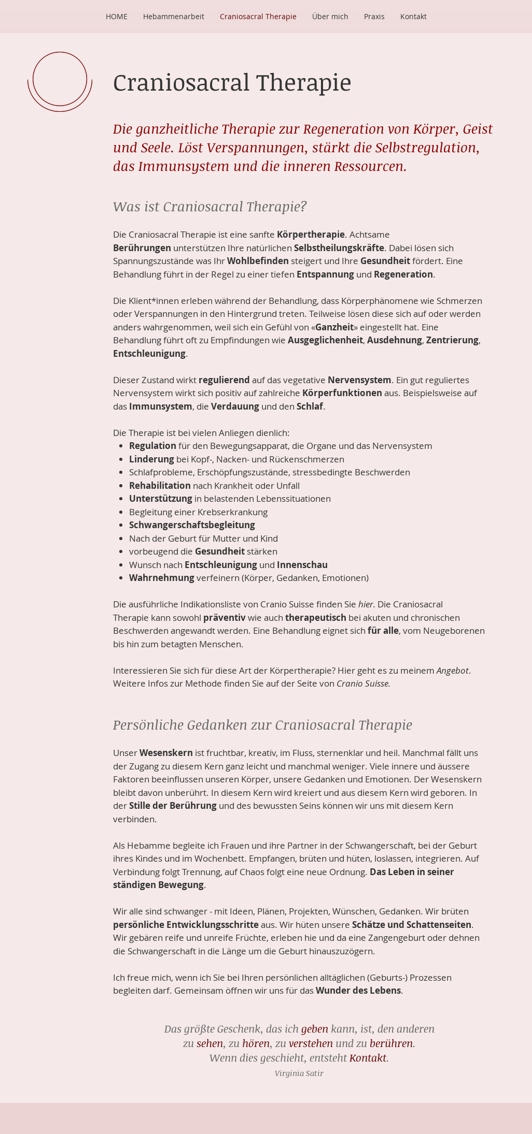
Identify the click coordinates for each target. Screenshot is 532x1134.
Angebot (453, 670)
